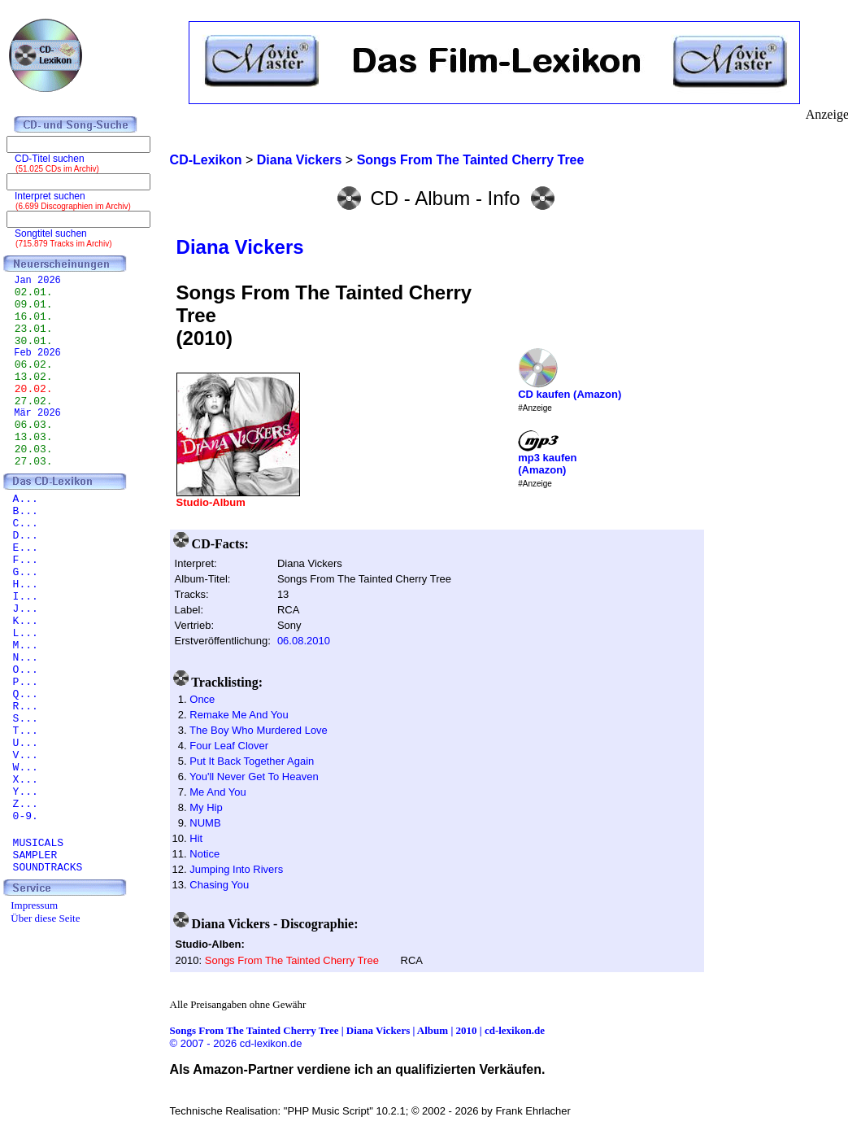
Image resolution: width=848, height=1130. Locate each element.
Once (202, 699)
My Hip (205, 807)
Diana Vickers (240, 247)
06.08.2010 (303, 641)
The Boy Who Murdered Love (258, 730)
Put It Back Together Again (251, 761)
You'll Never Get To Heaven (254, 776)
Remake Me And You (238, 715)
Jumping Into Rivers (236, 869)
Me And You (217, 792)
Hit (195, 838)
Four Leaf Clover (228, 746)
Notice (204, 854)
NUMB (204, 823)
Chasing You (219, 885)
